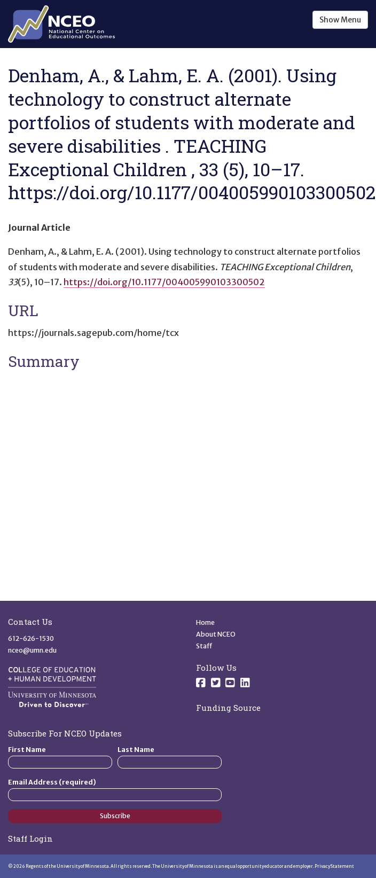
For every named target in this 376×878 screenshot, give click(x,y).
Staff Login (30, 838)
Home (205, 622)
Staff (204, 646)
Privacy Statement (334, 866)
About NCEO (216, 634)
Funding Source (228, 707)
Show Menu (340, 20)
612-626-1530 (31, 638)
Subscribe (115, 816)
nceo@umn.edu (32, 650)
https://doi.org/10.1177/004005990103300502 (164, 282)
